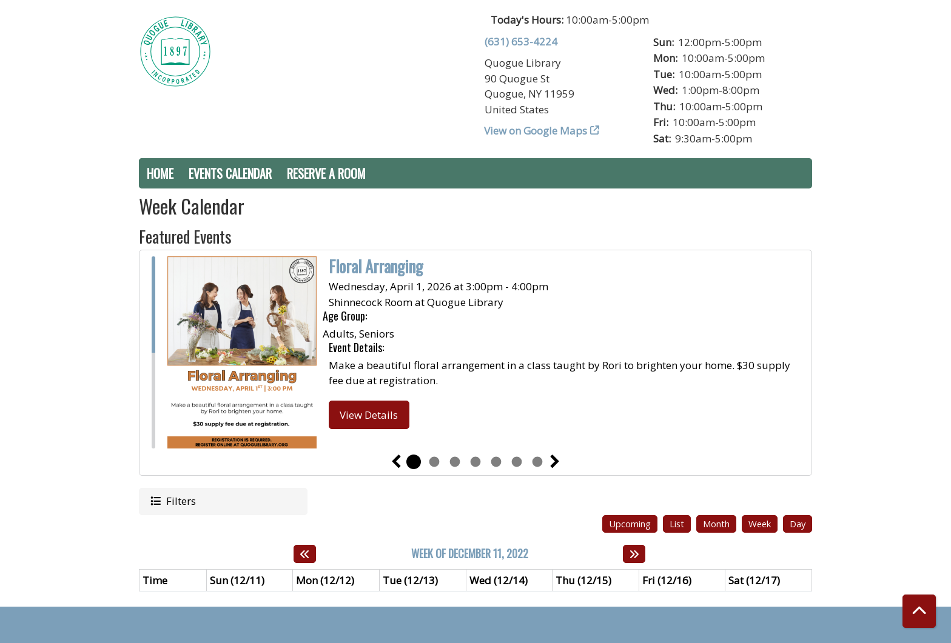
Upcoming (630, 524)
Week (759, 524)
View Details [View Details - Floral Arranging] (369, 415)
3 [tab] (455, 462)
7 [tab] (537, 462)
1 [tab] (413, 462)
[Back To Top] (919, 611)
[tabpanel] (475, 352)
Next (555, 462)
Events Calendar (230, 173)
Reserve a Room (326, 173)
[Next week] (634, 554)
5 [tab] (496, 462)
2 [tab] (434, 462)
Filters (180, 500)
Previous (396, 462)
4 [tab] (475, 462)
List (677, 524)
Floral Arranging (376, 266)
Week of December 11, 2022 (469, 554)
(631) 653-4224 (521, 41)
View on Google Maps (536, 131)
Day (797, 524)
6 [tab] (516, 462)
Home (160, 173)
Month (716, 524)
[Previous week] (305, 554)
